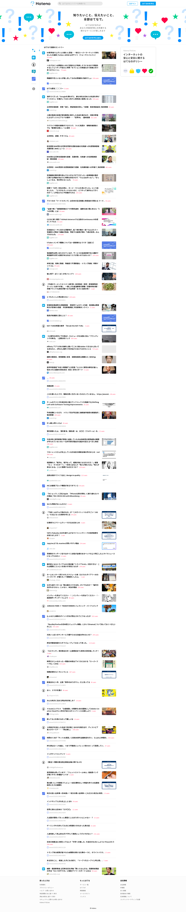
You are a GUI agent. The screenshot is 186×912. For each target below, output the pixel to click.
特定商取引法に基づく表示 (48, 893)
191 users (56, 627)
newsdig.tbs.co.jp (55, 499)
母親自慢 (50, 386)
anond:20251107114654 (57, 704)
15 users (101, 431)
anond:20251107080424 (57, 638)
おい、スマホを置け (54, 690)
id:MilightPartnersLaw (56, 767)
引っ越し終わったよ (54, 423)
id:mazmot (53, 677)
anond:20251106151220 (57, 847)
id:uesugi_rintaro (54, 580)
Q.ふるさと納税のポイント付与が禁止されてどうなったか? (69, 616)
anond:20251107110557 (57, 559)
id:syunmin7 (53, 528)
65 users (49, 359)
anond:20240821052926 (57, 757)
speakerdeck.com (55, 407)
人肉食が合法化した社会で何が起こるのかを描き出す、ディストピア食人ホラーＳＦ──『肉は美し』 (72, 728)
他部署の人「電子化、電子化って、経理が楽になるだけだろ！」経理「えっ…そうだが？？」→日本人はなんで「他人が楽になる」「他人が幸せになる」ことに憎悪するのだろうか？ (73, 464)
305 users (111, 738)
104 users (82, 467)
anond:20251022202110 (57, 619)
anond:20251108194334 (57, 426)
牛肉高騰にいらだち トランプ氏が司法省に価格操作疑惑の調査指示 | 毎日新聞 (73, 413)
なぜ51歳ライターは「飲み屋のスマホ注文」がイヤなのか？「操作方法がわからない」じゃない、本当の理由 (72, 586)
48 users (112, 394)
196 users (76, 730)
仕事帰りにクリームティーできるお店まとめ (63, 522)
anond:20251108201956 (57, 389)
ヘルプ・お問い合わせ (47, 891)
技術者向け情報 (125, 893)
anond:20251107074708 (57, 741)
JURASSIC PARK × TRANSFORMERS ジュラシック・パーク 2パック (72, 606)
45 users (93, 682)
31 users (93, 826)
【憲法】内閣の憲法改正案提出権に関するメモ (64, 762)
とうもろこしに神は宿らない (57, 297)
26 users (52, 378)
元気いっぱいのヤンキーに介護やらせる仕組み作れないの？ (69, 634)
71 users (92, 307)
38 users (65, 423)
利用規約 (42, 885)
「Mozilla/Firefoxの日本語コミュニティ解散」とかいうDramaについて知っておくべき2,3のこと (81, 625)
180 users (57, 415)
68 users (83, 496)
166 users (50, 844)
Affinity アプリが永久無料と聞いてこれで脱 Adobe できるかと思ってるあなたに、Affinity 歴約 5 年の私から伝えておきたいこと (73, 347)
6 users (70, 504)
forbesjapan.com (54, 60)
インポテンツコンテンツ (56, 754)
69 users (111, 107)
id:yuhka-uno (53, 667)
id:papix (52, 538)
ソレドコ (83, 896)
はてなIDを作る (148, 3)
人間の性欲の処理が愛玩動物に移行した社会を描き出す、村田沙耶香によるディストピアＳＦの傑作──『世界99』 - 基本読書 (72, 116)
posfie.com (53, 470)
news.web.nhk (53, 152)
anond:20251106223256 (57, 804)
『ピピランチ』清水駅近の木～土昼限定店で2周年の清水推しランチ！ (73, 651)
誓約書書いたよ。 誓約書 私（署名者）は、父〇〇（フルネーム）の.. (72, 431)
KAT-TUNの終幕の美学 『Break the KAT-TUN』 (65, 326)
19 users (57, 386)
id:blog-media (54, 714)
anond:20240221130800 (57, 91)
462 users (108, 167)
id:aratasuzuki (53, 788)
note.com (52, 341)
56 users (62, 211)
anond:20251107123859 (57, 685)
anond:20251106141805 (57, 855)
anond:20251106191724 (57, 829)
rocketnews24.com (55, 570)
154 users (50, 245)
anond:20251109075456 (57, 204)
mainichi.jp (52, 110)
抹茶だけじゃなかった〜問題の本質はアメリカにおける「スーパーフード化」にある (72, 662)
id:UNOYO (52, 611)
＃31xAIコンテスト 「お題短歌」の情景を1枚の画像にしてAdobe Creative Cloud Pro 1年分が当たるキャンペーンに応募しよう (73, 709)
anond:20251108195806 (57, 397)
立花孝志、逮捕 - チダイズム (57, 136)
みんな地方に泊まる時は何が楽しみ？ (61, 700)
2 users (71, 775)
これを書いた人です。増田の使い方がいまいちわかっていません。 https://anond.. (78, 394)
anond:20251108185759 (57, 434)
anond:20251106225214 (57, 749)
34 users (75, 801)
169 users (96, 255)
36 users (108, 201)
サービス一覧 (84, 885)
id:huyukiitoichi (54, 733)
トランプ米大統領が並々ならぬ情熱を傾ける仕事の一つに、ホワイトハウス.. (75, 852)
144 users (82, 566)
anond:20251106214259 (57, 813)
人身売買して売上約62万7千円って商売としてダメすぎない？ (70, 834)
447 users (72, 672)
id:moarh (52, 331)
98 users (94, 871)
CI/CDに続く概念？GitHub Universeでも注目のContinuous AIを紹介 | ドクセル (72, 220)
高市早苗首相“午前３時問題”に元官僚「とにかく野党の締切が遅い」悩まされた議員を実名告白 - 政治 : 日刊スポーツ (73, 368)
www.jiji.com (53, 269)
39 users (73, 128)
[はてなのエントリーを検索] (80, 3)
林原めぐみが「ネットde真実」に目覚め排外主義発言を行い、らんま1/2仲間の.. (77, 737)
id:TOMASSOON (54, 292)
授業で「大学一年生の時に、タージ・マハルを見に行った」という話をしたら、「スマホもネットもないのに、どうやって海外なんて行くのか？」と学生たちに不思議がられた (72, 190)
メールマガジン (85, 893)
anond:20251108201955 (57, 381)
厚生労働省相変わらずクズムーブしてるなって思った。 (67, 643)
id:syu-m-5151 (54, 695)
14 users (78, 701)
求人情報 (123, 891)
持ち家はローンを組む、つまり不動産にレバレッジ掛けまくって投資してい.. (75, 746)
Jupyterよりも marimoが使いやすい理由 (63, 543)
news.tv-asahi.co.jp (55, 214)
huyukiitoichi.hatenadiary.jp (58, 120)
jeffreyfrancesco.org (55, 352)
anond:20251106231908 (57, 796)
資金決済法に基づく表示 (47, 896)
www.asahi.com (54, 162)
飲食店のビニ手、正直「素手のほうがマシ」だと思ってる (68, 682)
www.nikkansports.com (57, 373)
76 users (75, 180)
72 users (86, 370)
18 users (49, 57)
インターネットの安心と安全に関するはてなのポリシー (138, 56)
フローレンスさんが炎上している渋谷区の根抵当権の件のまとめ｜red (73, 452)
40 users (65, 690)
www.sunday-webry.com (57, 601)
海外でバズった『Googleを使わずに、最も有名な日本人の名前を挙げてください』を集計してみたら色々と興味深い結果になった (73, 97)
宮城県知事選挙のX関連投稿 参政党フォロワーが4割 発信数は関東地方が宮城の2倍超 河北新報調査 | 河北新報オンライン (73, 306)
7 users (105, 860)
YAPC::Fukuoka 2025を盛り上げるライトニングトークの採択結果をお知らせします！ (72, 534)
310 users (62, 664)
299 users (96, 635)
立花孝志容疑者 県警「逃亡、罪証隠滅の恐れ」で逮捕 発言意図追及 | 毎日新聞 (77, 107)
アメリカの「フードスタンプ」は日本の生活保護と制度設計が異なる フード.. (76, 201)
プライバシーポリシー (47, 888)
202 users (95, 616)
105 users (79, 193)
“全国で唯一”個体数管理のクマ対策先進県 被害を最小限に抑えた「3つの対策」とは (73, 210)
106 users (96, 99)
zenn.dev (52, 549)
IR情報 (122, 888)
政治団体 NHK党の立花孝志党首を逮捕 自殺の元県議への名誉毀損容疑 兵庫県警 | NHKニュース (73, 147)
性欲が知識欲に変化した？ (57, 315)
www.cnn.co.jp (54, 131)
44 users (81, 486)
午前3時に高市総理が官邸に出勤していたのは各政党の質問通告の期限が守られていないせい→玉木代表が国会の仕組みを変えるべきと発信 (73, 440)
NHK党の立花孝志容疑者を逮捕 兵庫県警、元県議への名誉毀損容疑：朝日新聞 (72, 158)
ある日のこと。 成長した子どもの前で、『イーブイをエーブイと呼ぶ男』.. (75, 860)
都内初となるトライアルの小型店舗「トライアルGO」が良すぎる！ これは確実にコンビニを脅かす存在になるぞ (73, 565)
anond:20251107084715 (57, 722)
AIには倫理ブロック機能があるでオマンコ (62, 485)
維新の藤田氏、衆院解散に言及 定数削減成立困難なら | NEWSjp (71, 357)
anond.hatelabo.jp (55, 83)
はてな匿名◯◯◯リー (55, 88)
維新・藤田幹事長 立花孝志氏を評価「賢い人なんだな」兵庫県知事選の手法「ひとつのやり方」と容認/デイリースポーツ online (73, 869)
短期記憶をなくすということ (57, 672)
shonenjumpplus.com (56, 279)
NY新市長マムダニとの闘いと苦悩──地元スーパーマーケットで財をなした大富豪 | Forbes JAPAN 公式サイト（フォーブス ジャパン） (73, 53)
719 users (95, 349)
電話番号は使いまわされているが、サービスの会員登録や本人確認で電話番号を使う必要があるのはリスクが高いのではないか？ (72, 254)
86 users (71, 136)
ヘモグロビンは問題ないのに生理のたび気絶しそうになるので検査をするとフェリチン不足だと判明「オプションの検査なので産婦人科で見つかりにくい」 (72, 67)
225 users (68, 149)
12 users (63, 556)
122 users (84, 475)
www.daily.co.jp (54, 874)
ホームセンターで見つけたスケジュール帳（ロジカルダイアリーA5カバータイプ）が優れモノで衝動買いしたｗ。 (72, 575)
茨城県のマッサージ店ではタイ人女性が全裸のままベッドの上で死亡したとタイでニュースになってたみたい (81, 554)
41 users (59, 222)
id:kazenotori (53, 518)
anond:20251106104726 (57, 864)
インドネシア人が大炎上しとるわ (59, 801)
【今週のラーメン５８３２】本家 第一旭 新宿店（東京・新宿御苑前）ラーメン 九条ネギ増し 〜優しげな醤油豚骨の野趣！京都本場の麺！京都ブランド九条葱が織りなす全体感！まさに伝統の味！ (73, 286)
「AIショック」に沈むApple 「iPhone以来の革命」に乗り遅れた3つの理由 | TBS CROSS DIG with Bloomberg (73, 494)
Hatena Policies (45, 902)
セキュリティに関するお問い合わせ (51, 899)
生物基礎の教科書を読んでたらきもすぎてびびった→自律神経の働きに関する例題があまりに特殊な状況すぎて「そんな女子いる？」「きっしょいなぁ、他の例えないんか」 (73, 177)
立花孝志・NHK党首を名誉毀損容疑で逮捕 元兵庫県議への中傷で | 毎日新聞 (76, 167)
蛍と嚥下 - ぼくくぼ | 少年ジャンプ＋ (60, 274)
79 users (63, 70)
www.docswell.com (55, 225)
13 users (106, 793)
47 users (107, 746)
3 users (87, 326)
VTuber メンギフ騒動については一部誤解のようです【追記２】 (71, 242)
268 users (50, 454)
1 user (93, 289)
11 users (75, 809)
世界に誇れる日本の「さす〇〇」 (59, 809)
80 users (70, 315)
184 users (78, 274)
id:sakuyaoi (53, 656)
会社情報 (123, 885)
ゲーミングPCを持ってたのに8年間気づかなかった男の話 (68, 825)
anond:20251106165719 (57, 837)
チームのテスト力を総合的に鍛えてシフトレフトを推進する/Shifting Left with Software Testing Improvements (73, 403)
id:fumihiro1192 (54, 778)
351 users (94, 117)
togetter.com (53, 73)
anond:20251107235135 (57, 489)
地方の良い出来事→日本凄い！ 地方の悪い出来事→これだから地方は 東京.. (75, 793)
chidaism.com (53, 141)
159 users (61, 159)
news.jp (51, 362)
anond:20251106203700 (57, 821)
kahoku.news (53, 310)
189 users (81, 587)
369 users (74, 338)
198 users (96, 78)
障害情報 (83, 891)
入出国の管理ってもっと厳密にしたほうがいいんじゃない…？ (70, 817)
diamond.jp (53, 590)
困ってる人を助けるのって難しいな (60, 719)
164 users (72, 297)
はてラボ (83, 888)
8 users (66, 88)
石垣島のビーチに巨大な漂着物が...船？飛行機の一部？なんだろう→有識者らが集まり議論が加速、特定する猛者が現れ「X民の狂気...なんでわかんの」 (73, 232)
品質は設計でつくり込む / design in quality (63, 475)
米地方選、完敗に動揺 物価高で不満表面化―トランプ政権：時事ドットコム (72, 264)
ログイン (132, 3)
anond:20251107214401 (57, 630)
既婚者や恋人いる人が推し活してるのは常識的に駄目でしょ (69, 78)
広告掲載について (126, 896)
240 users (50, 444)
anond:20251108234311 (57, 300)
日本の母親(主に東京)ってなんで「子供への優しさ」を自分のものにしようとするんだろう (80, 842)
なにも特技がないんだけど (57, 504)
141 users (97, 834)
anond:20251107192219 (57, 646)
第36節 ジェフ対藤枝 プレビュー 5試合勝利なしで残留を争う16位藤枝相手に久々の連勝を (73, 784)
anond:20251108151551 (57, 507)
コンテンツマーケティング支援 (130, 899)
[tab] (33, 50)
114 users (61, 234)
